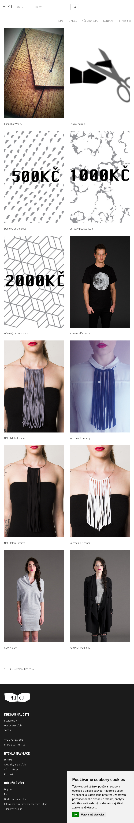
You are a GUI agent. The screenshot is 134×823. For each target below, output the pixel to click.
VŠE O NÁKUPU (90, 21)
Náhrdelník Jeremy (80, 438)
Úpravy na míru (78, 124)
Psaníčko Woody (13, 124)
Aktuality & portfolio (15, 764)
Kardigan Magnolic (80, 648)
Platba (7, 794)
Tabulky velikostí (13, 809)
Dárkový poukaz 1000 (81, 229)
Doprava (8, 789)
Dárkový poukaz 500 (15, 229)
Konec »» (29, 669)
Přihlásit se (125, 21)
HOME (60, 21)
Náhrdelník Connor (80, 543)
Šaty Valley (10, 648)
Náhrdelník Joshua (14, 438)
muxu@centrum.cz (14, 745)
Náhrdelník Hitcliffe (14, 543)
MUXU (7, 6)
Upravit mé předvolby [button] (92, 814)
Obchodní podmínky (15, 799)
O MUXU (73, 21)
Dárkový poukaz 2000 (16, 333)
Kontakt (8, 774)
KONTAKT (108, 21)
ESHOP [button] (22, 7)
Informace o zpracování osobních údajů (25, 804)
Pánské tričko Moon (80, 333)
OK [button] (75, 814)
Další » (20, 669)
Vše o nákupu (11, 769)
